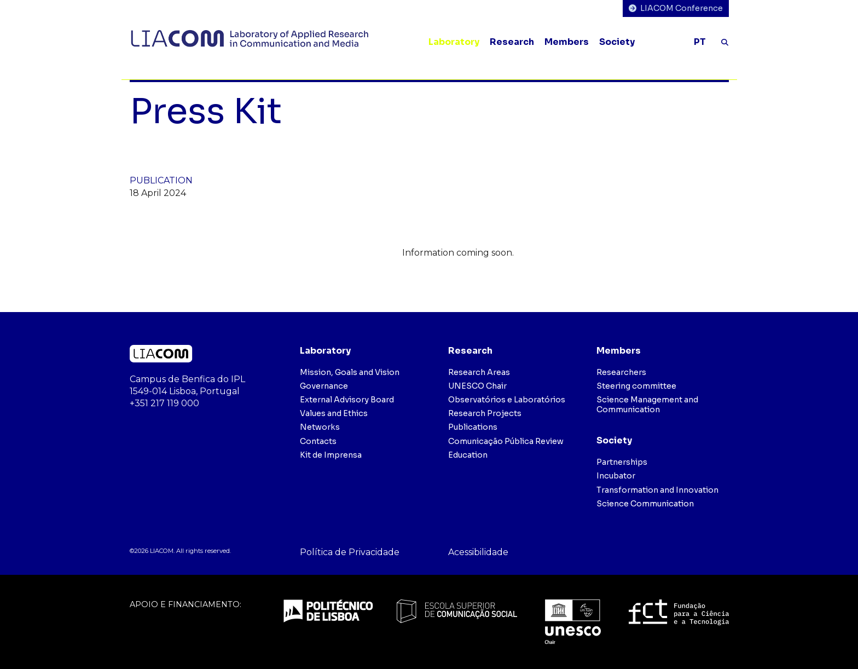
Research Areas (479, 372)
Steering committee (636, 386)
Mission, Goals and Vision (349, 372)
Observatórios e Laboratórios (506, 400)
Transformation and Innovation (657, 490)
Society (617, 42)
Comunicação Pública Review (506, 441)
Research (512, 42)
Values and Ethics (334, 413)
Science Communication (645, 504)
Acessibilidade (478, 552)
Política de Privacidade (349, 552)
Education (468, 455)
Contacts (318, 441)
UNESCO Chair (477, 386)
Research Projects (484, 413)
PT (700, 42)
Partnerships (621, 462)
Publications (472, 427)
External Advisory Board (347, 400)
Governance (324, 386)
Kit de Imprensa (331, 455)
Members (566, 42)
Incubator (615, 476)
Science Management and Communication (647, 404)
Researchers (621, 372)
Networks (320, 427)
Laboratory (453, 42)
